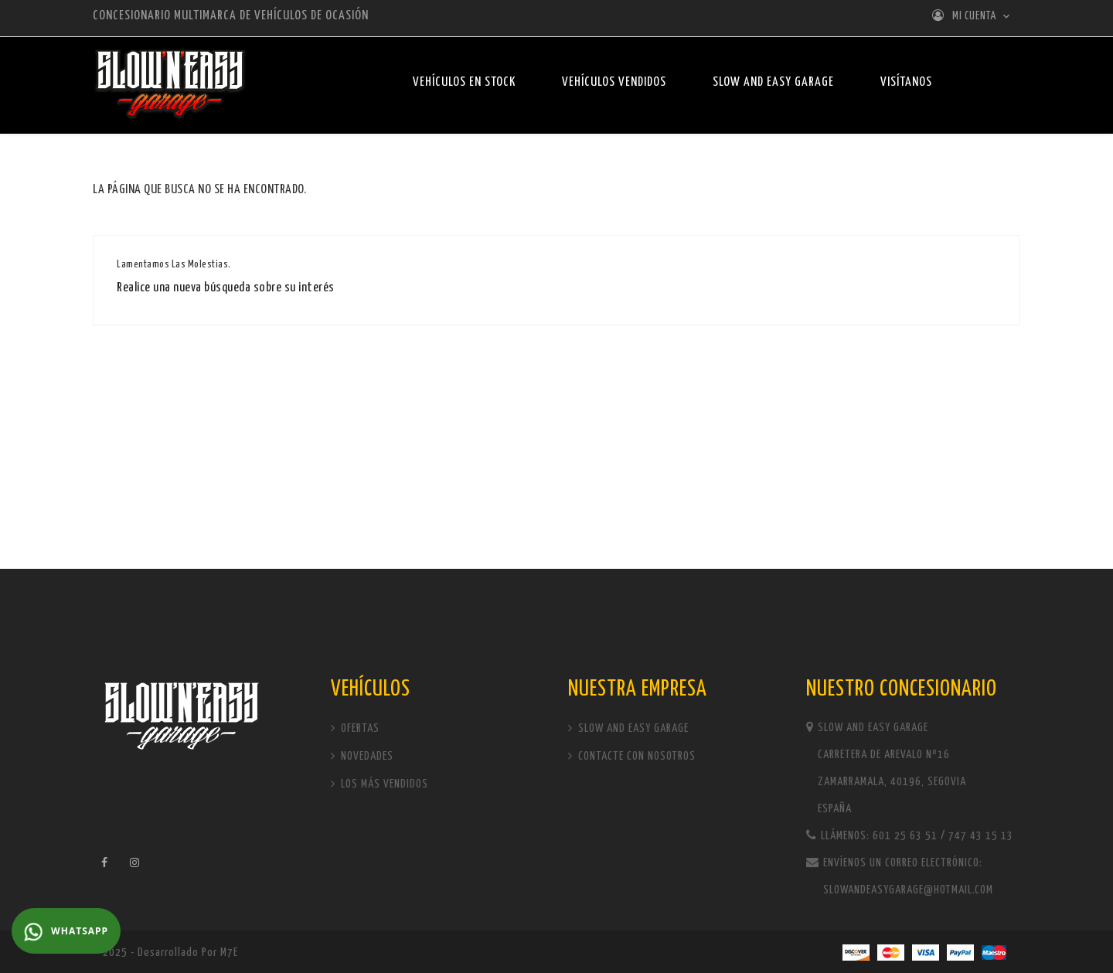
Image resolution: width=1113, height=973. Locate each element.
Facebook (105, 862)
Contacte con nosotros (635, 756)
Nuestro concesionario (901, 689)
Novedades (365, 756)
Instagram (135, 862)
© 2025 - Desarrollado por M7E (165, 952)
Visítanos (906, 82)
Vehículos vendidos (614, 82)
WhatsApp (66, 932)
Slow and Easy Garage (773, 82)
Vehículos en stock (464, 82)
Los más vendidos (383, 784)
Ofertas (359, 728)
